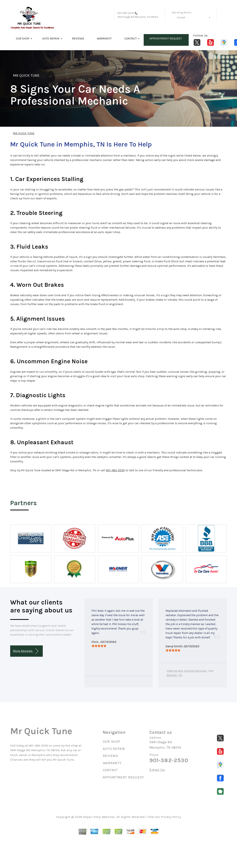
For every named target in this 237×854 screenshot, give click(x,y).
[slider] (98, 645)
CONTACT (130, 38)
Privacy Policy (171, 817)
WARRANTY (104, 38)
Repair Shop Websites (99, 817)
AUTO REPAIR (50, 38)
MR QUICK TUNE (26, 75)
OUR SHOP (22, 38)
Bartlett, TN (174, 675)
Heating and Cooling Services (186, 670)
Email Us (157, 770)
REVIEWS (78, 38)
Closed (181, 17)
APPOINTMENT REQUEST (165, 38)
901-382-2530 (125, 13)
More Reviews (25, 651)
